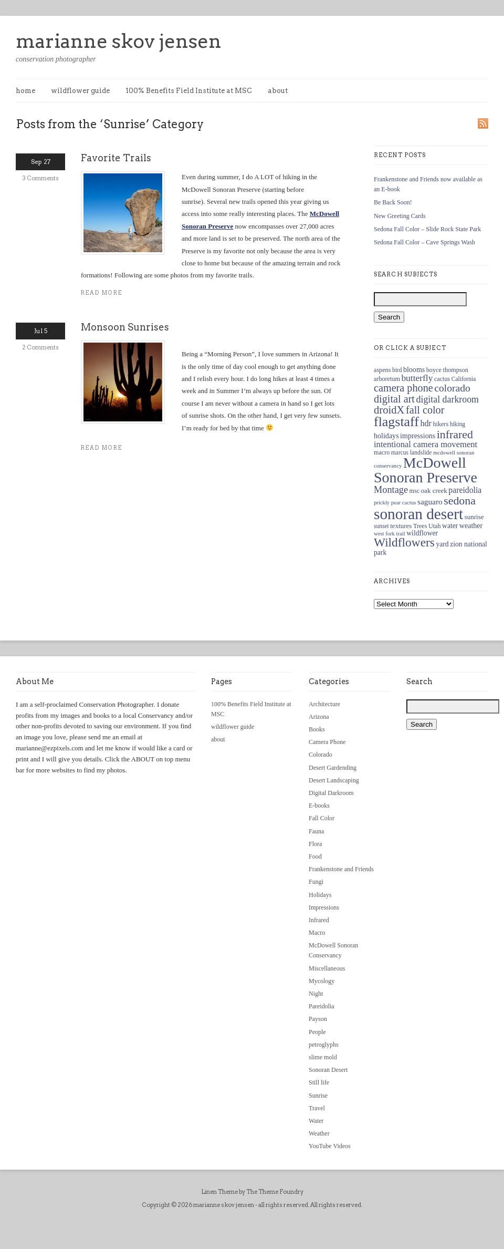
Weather (319, 1133)
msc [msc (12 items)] (415, 490)
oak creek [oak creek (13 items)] (434, 490)
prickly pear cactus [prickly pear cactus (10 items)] (395, 502)
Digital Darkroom (331, 793)
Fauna (316, 831)
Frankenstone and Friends (341, 869)
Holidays (320, 895)
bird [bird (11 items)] (397, 370)
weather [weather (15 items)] (470, 525)
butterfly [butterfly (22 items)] (417, 378)
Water (316, 1120)
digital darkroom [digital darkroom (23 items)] (447, 399)
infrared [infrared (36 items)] (455, 434)
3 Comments (41, 178)
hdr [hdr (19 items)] (426, 423)
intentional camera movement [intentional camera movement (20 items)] (425, 444)
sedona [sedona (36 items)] (460, 500)
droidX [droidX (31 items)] (389, 410)
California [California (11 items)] (464, 379)
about (278, 91)
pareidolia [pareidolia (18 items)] (464, 490)
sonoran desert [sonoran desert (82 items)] (418, 513)
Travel (317, 1108)
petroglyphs (324, 1044)
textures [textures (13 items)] (401, 526)
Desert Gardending (332, 767)
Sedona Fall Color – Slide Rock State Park (427, 229)
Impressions (324, 907)
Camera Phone (327, 742)
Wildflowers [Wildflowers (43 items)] (404, 542)
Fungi (316, 881)
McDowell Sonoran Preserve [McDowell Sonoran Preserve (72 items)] (425, 470)
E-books (319, 805)
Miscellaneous (327, 968)
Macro (317, 932)
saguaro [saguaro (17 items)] (430, 501)
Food (315, 856)
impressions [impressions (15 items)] (417, 435)
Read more (101, 293)
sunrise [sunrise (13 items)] (474, 517)
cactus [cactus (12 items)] (442, 379)
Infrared (319, 920)
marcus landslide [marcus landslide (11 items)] (411, 452)
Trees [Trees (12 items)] (420, 526)
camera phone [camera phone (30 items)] (403, 388)
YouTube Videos (330, 1146)
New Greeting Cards (400, 216)
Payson (318, 1019)
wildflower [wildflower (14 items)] (422, 533)
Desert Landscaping (334, 780)
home (25, 91)
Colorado (320, 754)
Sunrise (318, 1095)
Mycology (321, 981)
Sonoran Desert (328, 1069)
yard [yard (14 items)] (442, 544)
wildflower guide (80, 91)
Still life (319, 1082)
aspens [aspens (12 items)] (382, 370)
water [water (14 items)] (450, 526)
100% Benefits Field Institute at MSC (188, 91)
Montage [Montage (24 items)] (391, 489)
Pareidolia (321, 1006)
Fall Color (321, 818)
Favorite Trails (116, 157)
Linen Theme (219, 1191)
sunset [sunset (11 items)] (381, 526)
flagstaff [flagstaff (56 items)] (396, 421)
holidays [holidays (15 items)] (386, 435)
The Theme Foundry (274, 1191)
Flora (315, 844)
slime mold (323, 1057)
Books (317, 729)
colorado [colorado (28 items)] (452, 388)
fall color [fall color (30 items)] (425, 410)
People (317, 1032)
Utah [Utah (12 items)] (434, 526)
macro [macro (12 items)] (382, 452)
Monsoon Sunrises (125, 327)
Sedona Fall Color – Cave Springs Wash (424, 242)
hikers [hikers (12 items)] (440, 424)
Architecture (324, 704)
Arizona (319, 716)
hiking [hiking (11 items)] (457, 424)
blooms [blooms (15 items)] (414, 369)
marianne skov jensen (119, 41)
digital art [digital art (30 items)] (394, 399)
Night (316, 993)
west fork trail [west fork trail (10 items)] (389, 533)
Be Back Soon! (393, 202)
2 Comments (40, 347)
